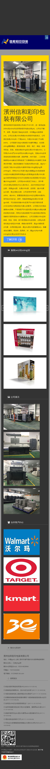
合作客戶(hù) (17, 522)
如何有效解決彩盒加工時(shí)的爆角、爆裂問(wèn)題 (23, 707)
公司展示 (15, 397)
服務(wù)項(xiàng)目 (20, 250)
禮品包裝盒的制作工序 (13, 719)
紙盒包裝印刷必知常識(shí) (14, 686)
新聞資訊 (13, 678)
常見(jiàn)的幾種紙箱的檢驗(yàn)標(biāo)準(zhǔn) (22, 723)
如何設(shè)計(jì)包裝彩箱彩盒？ (16, 703)
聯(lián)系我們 (15, 648)
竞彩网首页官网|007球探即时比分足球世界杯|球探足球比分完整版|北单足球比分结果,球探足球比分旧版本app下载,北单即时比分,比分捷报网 (24, 17)
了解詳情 (14, 239)
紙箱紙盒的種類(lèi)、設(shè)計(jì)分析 (18, 690)
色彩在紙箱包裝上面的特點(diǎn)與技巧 (19, 694)
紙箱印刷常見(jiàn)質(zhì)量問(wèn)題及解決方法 (22, 713)
